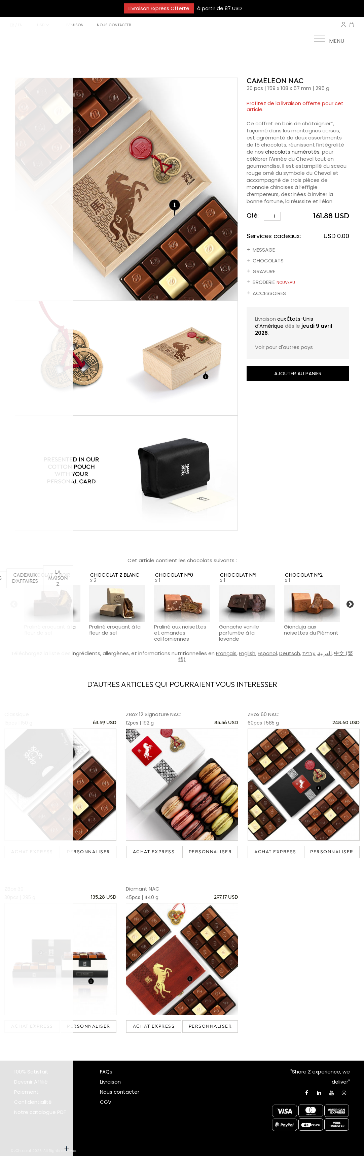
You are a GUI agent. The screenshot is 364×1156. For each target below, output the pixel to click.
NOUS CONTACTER (114, 25)
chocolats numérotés (292, 151)
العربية (325, 653)
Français (226, 653)
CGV (105, 1101)
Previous (14, 604)
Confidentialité (33, 1101)
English (247, 653)
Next (350, 604)
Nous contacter (119, 1091)
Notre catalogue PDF (40, 1112)
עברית (309, 653)
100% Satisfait (31, 1071)
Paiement (26, 1091)
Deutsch (289, 653)
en (20, 25)
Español (267, 653)
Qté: (264, 216)
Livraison (110, 1081)
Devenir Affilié (31, 1081)
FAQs (106, 1071)
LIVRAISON (74, 25)
